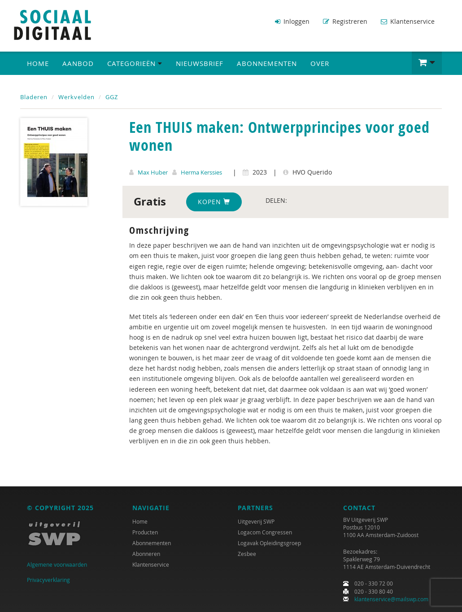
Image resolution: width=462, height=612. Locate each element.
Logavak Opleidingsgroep (269, 542)
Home (38, 63)
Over (319, 63)
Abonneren (146, 553)
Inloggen (292, 21)
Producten (145, 532)
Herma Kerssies (201, 172)
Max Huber (153, 172)
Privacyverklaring (48, 579)
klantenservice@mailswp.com (391, 599)
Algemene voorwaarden (57, 564)
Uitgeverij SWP (256, 521)
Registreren (345, 21)
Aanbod (78, 63)
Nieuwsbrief (199, 63)
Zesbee (247, 553)
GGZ (111, 97)
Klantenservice (408, 21)
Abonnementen (267, 63)
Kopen (214, 201)
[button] (427, 63)
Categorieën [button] (134, 63)
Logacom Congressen (265, 532)
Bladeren (34, 97)
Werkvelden (76, 97)
